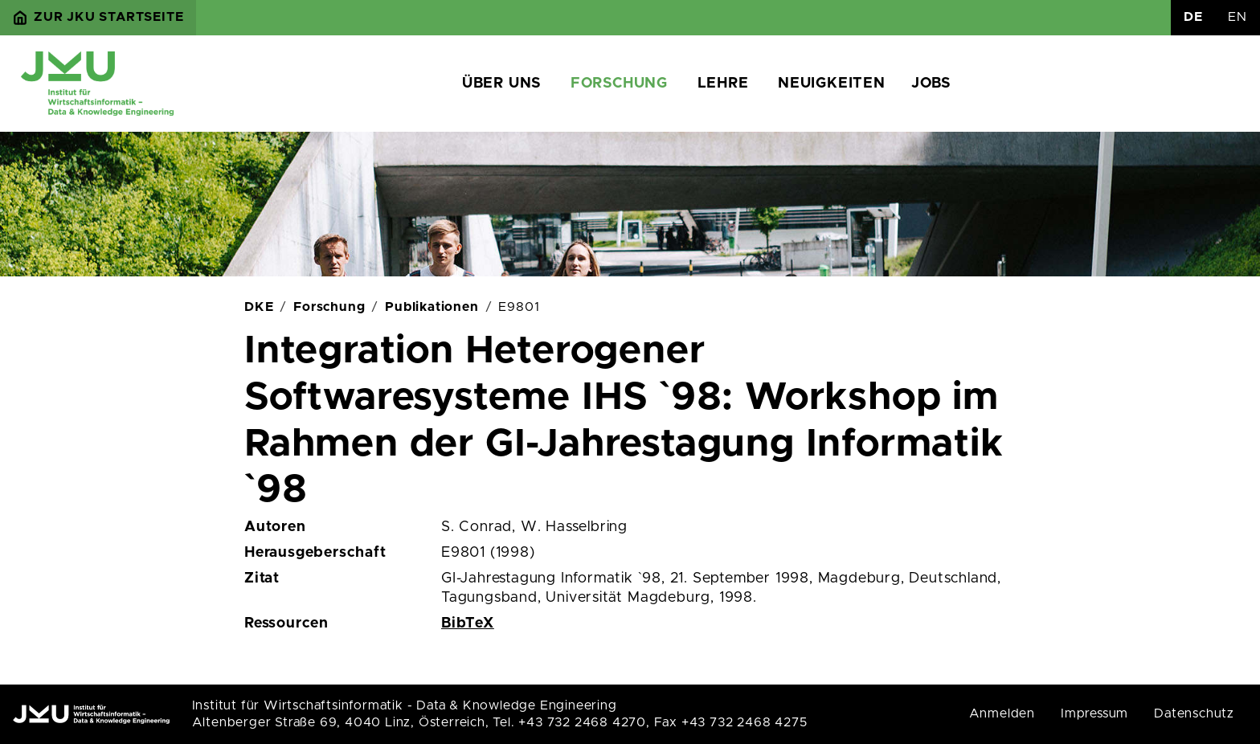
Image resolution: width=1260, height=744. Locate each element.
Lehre (723, 83)
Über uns (501, 83)
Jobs (931, 83)
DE (1193, 16)
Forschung (619, 83)
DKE (258, 306)
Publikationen (431, 306)
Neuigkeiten (832, 83)
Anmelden (1002, 713)
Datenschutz (1194, 713)
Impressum (1094, 713)
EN (1237, 16)
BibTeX (467, 623)
